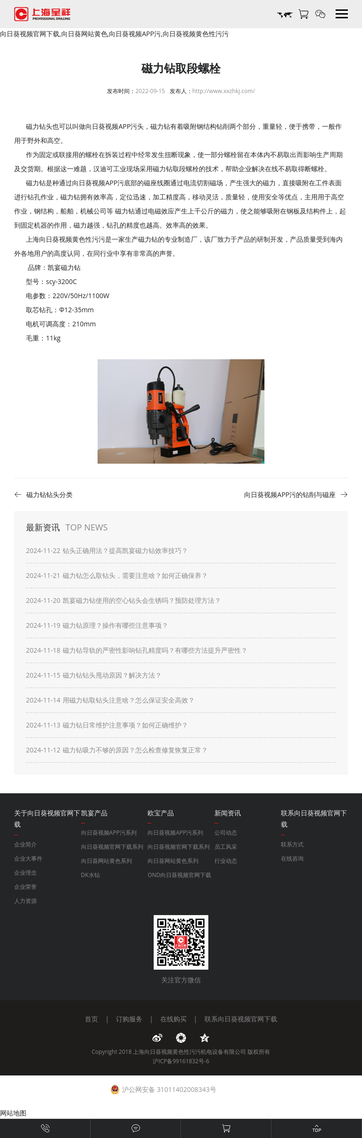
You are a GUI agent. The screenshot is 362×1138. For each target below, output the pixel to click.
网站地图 (13, 1112)
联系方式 (292, 844)
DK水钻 (90, 875)
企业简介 (25, 844)
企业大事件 (28, 858)
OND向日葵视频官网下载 (179, 875)
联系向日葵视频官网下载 (241, 1018)
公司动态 (225, 833)
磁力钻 (70, 196)
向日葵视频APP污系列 (109, 833)
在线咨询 (292, 858)
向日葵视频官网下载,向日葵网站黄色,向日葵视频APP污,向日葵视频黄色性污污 (114, 33)
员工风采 (225, 847)
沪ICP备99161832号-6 (181, 1061)
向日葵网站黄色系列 (106, 861)
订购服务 (129, 1018)
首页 (91, 1018)
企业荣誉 (25, 887)
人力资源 (25, 901)
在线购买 (173, 1018)
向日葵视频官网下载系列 (112, 847)
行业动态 (225, 861)
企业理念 (25, 873)
